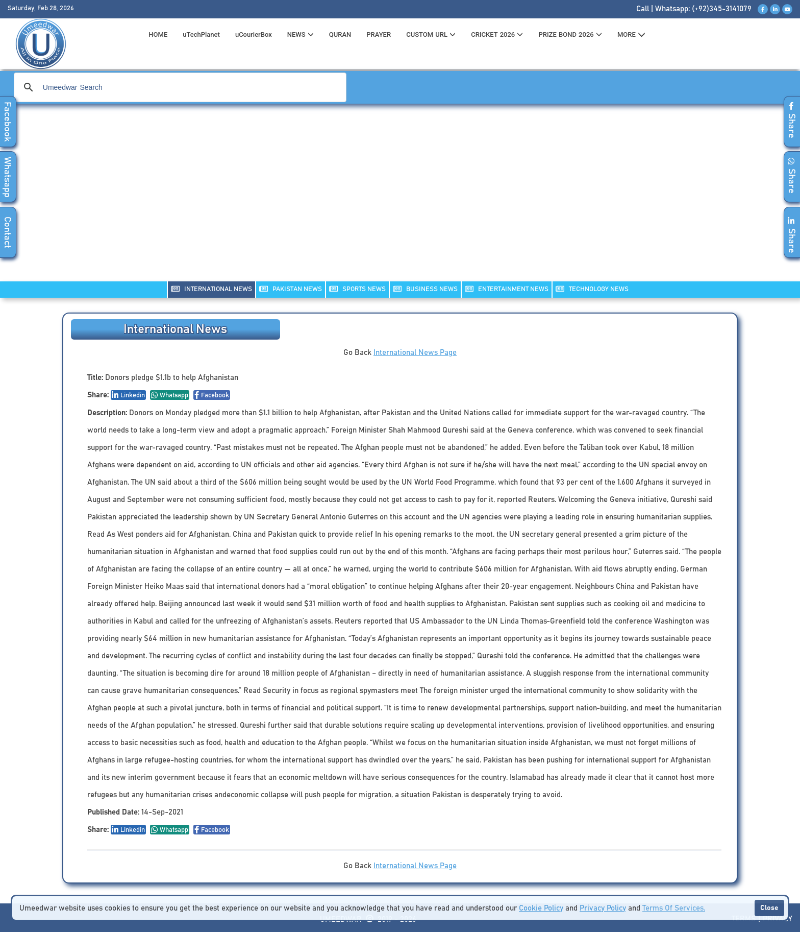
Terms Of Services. (673, 908)
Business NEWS (425, 289)
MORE (631, 35)
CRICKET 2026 (497, 34)
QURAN (340, 34)
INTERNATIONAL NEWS (211, 289)
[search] (178, 87)
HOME (157, 34)
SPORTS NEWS (357, 289)
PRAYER (378, 34)
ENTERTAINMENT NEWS (506, 289)
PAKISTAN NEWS (290, 289)
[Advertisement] (400, 199)
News (300, 34)
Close (769, 908)
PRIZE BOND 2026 (570, 34)
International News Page (415, 352)
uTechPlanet (201, 34)
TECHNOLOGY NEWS (592, 289)
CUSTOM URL (431, 34)
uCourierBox (253, 34)
